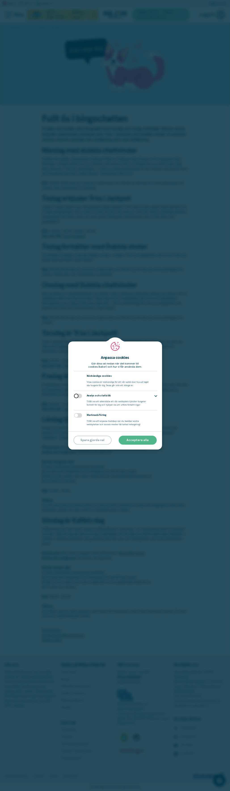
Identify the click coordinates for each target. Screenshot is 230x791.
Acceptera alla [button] (138, 440)
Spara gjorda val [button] (92, 440)
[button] (155, 396)
